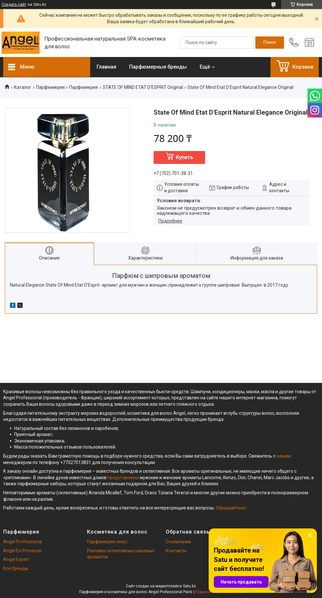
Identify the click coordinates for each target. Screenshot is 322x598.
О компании (178, 541)
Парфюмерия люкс (107, 541)
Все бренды (15, 568)
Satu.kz (189, 586)
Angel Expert (16, 559)
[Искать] (269, 42)
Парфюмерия (50, 87)
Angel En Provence (22, 550)
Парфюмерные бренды (158, 67)
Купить (184, 157)
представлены (123, 477)
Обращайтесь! (231, 507)
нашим (283, 456)
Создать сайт (14, 4)
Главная (106, 67)
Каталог (22, 87)
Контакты (176, 550)
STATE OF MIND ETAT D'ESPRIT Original (143, 87)
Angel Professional (22, 541)
